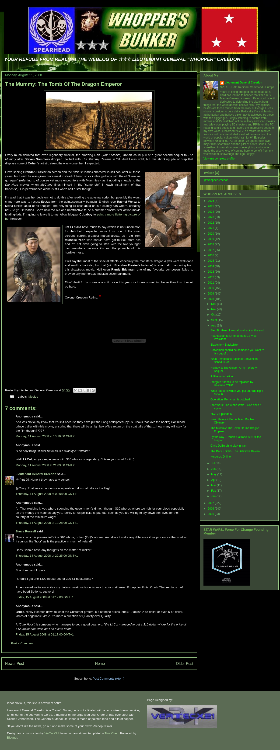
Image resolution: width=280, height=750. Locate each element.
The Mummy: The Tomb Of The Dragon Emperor (63, 84)
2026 (211, 200)
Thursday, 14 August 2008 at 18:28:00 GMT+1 (47, 522)
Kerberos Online (220, 456)
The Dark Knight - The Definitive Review (235, 451)
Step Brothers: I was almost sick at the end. (237, 330)
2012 (211, 277)
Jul (213, 463)
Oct (213, 314)
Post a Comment (22, 643)
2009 (211, 293)
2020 (211, 233)
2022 (211, 222)
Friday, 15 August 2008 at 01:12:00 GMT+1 (45, 597)
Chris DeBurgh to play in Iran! (228, 445)
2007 (211, 503)
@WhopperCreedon (215, 180)
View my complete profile (218, 158)
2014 (211, 266)
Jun (214, 469)
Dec (214, 304)
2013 (211, 271)
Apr (213, 480)
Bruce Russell (26, 531)
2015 (211, 260)
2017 (211, 250)
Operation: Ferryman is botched (230, 399)
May (214, 474)
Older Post (184, 664)
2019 (211, 239)
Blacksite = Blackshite (224, 344)
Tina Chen (112, 733)
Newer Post (14, 664)
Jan (214, 496)
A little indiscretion (221, 376)
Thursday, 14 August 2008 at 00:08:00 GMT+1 (47, 494)
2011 (211, 282)
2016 (211, 255)
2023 (211, 217)
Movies (33, 396)
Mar (214, 485)
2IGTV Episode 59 (221, 414)
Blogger (12, 737)
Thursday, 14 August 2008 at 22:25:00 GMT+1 (47, 555)
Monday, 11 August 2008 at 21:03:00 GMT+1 (46, 465)
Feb (214, 490)
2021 (211, 228)
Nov (214, 309)
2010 (211, 288)
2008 (211, 299)
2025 (211, 206)
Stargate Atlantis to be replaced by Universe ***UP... (231, 383)
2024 (211, 211)
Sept (214, 320)
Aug (214, 325)
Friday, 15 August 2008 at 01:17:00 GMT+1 (45, 634)
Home (100, 664)
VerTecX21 (51, 733)
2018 (211, 244)
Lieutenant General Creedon (36, 474)
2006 (211, 508)
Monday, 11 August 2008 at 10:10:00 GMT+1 (46, 436)
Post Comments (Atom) (108, 678)
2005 (211, 514)
